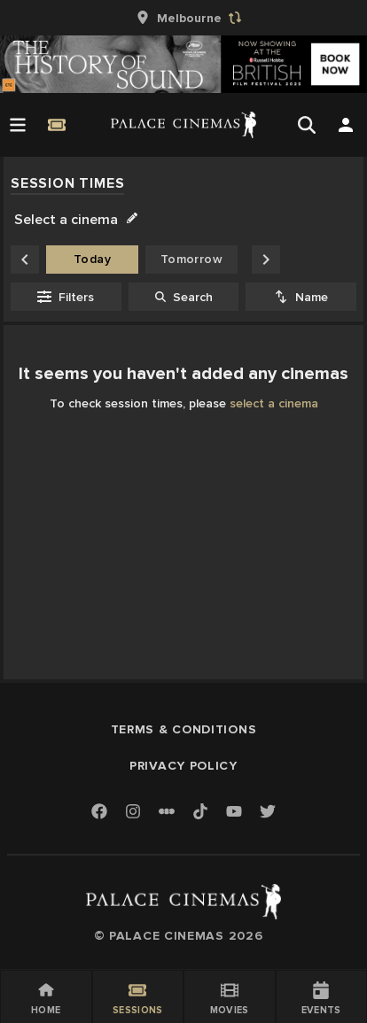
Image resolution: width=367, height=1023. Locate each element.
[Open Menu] (17, 125)
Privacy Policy (183, 765)
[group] (183, 17)
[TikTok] (200, 811)
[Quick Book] (56, 125)
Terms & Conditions (184, 729)
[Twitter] (268, 812)
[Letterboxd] (167, 811)
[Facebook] (99, 812)
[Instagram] (133, 812)
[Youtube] (234, 812)
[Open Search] (306, 125)
